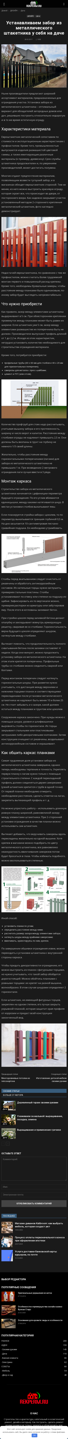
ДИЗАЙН (31, 16)
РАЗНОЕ (5, 1340)
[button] (64, 4)
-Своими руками (9, 1349)
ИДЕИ (4, 1345)
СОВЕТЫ (5, 1366)
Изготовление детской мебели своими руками (51, 1079)
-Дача (38, 16)
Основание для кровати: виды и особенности (40, 1320)
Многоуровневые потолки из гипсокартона (15, 1079)
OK (34, 1435)
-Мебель (5, 1370)
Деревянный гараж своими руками (37, 1102)
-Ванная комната (9, 1358)
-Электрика (6, 1362)
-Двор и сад (7, 1375)
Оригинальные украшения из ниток (35, 1293)
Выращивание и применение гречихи (39, 1129)
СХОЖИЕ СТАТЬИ (11, 1091)
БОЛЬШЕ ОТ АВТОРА (13, 1095)
